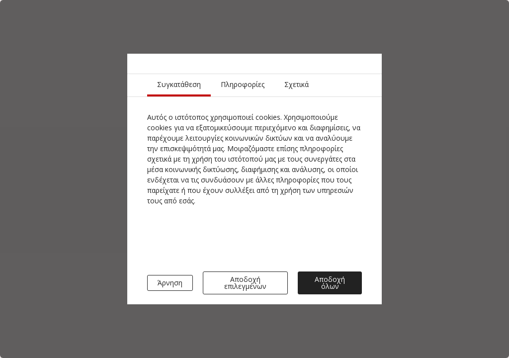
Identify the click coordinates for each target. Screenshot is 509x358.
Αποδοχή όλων (330, 282)
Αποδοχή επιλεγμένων (245, 282)
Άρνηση (170, 282)
